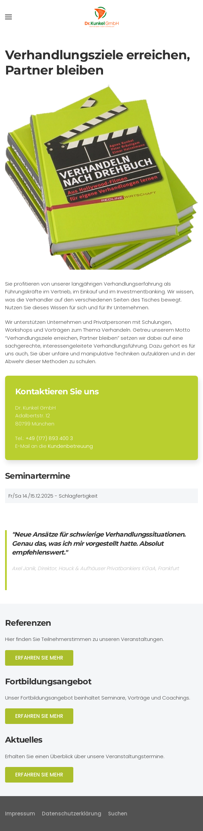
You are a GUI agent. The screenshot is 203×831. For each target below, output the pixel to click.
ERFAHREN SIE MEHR (39, 657)
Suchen (117, 813)
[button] (8, 16)
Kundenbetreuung (70, 446)
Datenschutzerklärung (71, 813)
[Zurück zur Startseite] (102, 16)
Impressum (20, 813)
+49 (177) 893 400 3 (49, 438)
